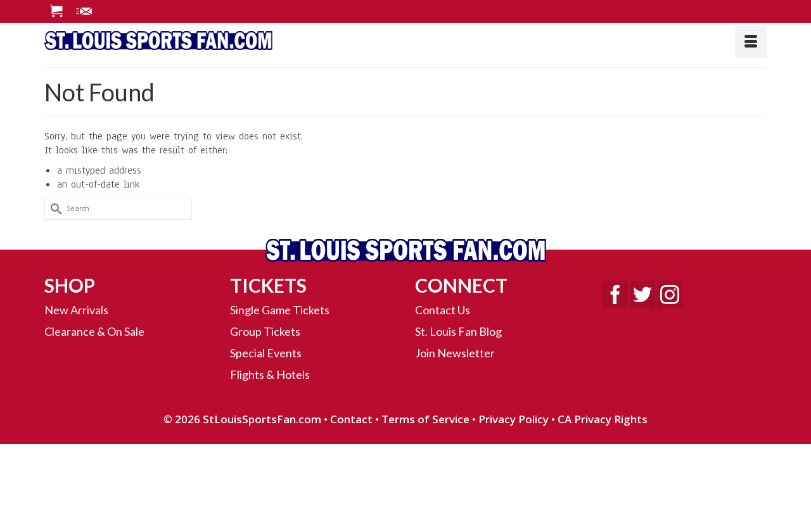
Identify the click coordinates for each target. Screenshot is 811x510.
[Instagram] (669, 295)
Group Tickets (265, 331)
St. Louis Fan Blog (458, 331)
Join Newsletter (455, 353)
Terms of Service (425, 419)
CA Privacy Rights (603, 419)
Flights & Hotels (270, 374)
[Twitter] (642, 295)
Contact (351, 419)
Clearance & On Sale (94, 331)
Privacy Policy (513, 419)
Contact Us (442, 310)
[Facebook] (615, 295)
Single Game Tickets (279, 310)
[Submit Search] (53, 209)
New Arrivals (76, 310)
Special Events (266, 353)
